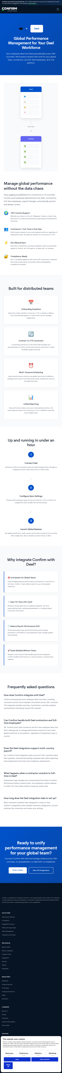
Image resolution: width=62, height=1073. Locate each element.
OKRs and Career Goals (9, 954)
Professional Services (8, 1018)
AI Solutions (5, 947)
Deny (17, 1059)
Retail (3, 1021)
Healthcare (5, 1007)
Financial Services (7, 1011)
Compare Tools (6, 980)
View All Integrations (41, 872)
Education (5, 1025)
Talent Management (8, 957)
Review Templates (7, 977)
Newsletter (5, 995)
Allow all (8, 1065)
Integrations (5, 984)
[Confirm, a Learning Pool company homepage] (9, 9)
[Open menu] (58, 9)
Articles (4, 991)
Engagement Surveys (8, 950)
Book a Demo (17, 872)
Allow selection (45, 1059)
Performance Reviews (8, 943)
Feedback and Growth (8, 961)
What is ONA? (6, 973)
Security (4, 988)
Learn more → (32, 3)
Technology (5, 1014)
